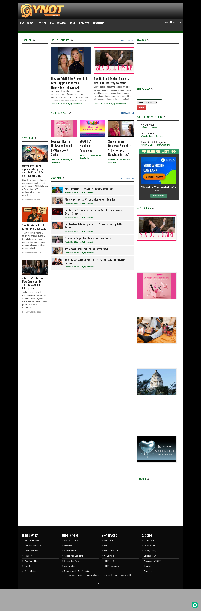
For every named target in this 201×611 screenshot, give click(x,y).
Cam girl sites (30, 593)
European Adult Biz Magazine (77, 593)
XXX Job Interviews (32, 567)
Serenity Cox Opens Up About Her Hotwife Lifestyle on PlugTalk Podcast (95, 283)
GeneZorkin (77, 126)
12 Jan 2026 (93, 177)
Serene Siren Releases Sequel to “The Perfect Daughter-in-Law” (119, 170)
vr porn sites (69, 588)
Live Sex (28, 588)
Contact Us (148, 593)
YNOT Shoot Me (111, 573)
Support (147, 588)
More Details (158, 217)
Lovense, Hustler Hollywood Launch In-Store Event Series (62, 170)
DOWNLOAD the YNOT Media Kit (84, 597)
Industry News (27, 22)
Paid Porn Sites (31, 583)
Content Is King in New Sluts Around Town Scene (88, 260)
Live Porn (68, 567)
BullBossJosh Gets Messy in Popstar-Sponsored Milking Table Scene (93, 247)
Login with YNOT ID (172, 22)
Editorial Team (150, 578)
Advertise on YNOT (152, 583)
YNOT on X (109, 583)
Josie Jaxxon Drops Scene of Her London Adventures (89, 271)
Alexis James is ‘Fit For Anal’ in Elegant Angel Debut (89, 210)
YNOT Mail (108, 562)
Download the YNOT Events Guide (117, 597)
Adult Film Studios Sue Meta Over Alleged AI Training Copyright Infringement (32, 305)
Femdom (28, 578)
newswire (90, 214)
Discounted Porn (71, 583)
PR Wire (42, 22)
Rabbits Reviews (31, 562)
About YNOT (149, 562)
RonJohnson (121, 126)
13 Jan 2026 (64, 126)
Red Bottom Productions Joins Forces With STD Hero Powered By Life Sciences (94, 233)
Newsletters (99, 22)
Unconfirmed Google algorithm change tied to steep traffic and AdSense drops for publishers (34, 192)
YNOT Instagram (111, 588)
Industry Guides (58, 22)
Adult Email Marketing (73, 578)
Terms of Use (149, 567)
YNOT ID (108, 567)
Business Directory (79, 22)
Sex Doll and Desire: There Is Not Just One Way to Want (111, 102)
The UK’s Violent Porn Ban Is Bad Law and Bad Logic (34, 248)
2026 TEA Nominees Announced (86, 167)
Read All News (127, 62)
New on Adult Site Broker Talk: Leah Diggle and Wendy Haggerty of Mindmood (69, 104)
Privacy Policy (150, 573)
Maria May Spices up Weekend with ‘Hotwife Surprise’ (90, 221)
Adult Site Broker (31, 573)
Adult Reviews (70, 573)
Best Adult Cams (71, 562)
